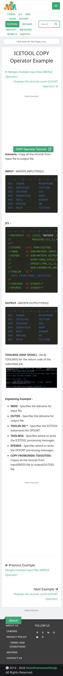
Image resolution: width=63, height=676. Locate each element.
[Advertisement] (33, 123)
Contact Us (14, 658)
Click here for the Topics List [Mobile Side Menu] (32, 41)
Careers (12, 631)
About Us (12, 625)
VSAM (12, 18)
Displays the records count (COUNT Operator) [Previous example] (36, 596)
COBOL (11, 14)
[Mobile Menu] (56, 5)
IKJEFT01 (25, 34)
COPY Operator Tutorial (33, 149)
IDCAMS (27, 24)
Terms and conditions (17, 644)
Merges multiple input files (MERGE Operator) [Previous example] (27, 572)
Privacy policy (17, 636)
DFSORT (24, 18)
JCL (20, 14)
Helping (12, 652)
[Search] (56, 24)
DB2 (28, 14)
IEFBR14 (12, 34)
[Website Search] (46, 24)
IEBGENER (25, 29)
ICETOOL (12, 24)
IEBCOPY (11, 29)
